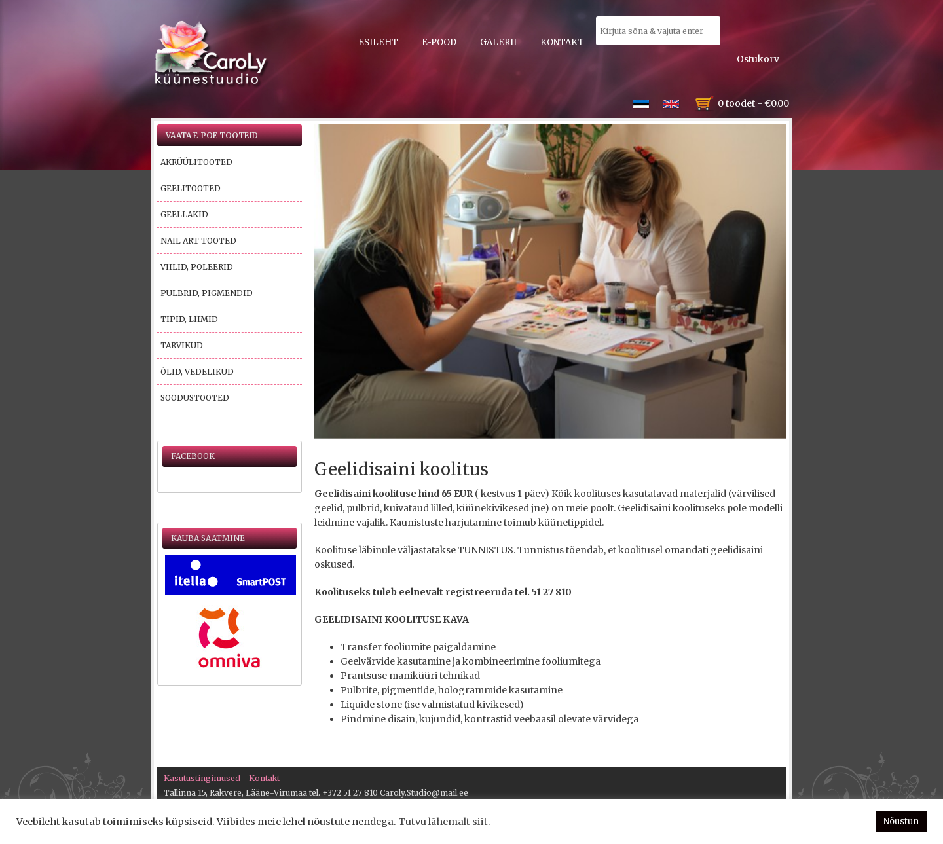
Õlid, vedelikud (197, 371)
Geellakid (184, 214)
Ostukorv (758, 59)
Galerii (498, 42)
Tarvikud (181, 345)
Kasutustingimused (202, 778)
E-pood (439, 42)
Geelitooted (190, 188)
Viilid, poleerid (196, 267)
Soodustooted (194, 398)
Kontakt (562, 42)
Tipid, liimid (189, 319)
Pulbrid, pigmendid (206, 293)
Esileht (378, 42)
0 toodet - (753, 103)
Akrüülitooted (196, 162)
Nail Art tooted (198, 241)
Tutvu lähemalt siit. (444, 822)
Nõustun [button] (901, 821)
